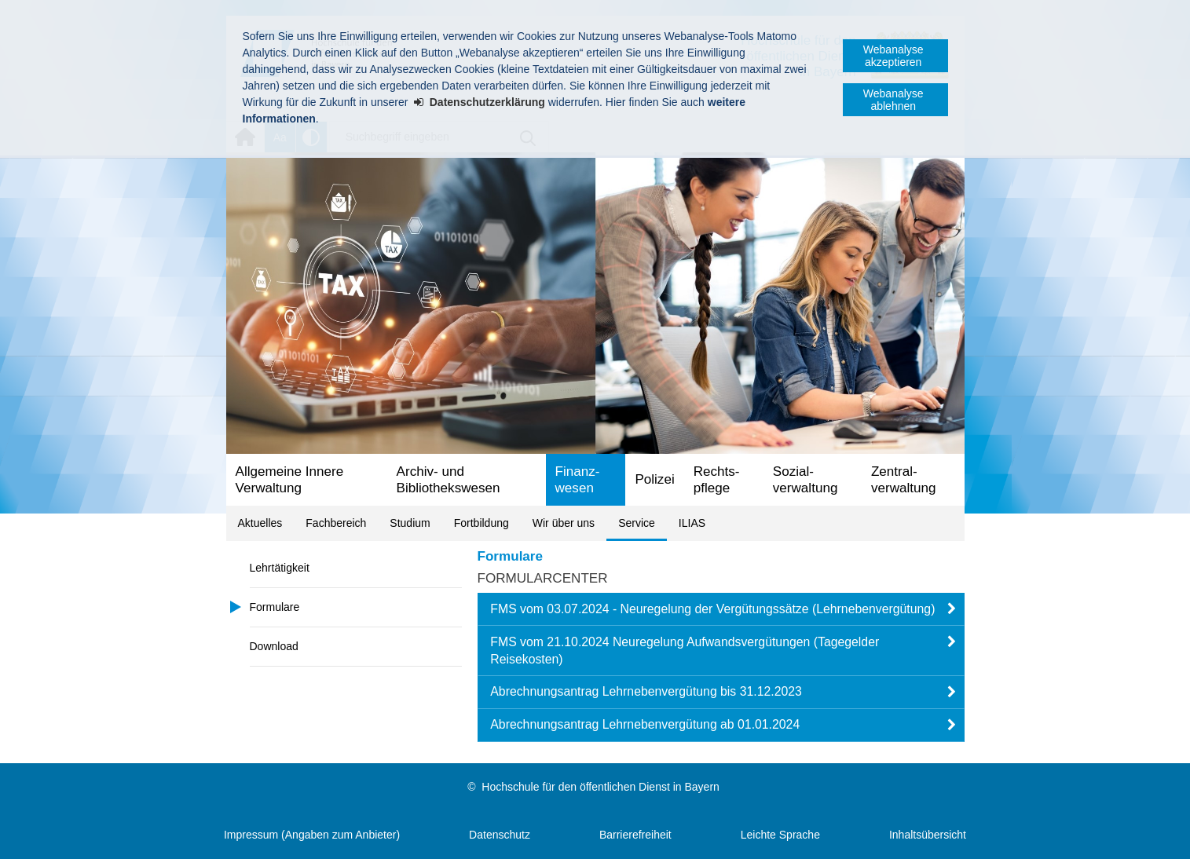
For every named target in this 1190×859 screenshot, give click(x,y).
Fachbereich (336, 523)
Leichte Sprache (780, 834)
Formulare (275, 607)
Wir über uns (564, 523)
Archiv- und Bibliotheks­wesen (448, 479)
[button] (721, 609)
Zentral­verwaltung (903, 479)
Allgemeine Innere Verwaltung (290, 479)
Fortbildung (481, 523)
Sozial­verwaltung (805, 479)
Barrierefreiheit (635, 834)
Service (636, 523)
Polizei (654, 479)
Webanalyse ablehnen (893, 99)
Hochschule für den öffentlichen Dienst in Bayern (600, 786)
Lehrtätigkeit (279, 567)
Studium (410, 523)
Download (274, 646)
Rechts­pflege (717, 479)
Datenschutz (499, 834)
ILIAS (692, 523)
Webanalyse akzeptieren (893, 55)
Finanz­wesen (577, 479)
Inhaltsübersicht (927, 834)
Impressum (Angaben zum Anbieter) (312, 834)
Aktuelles (260, 523)
